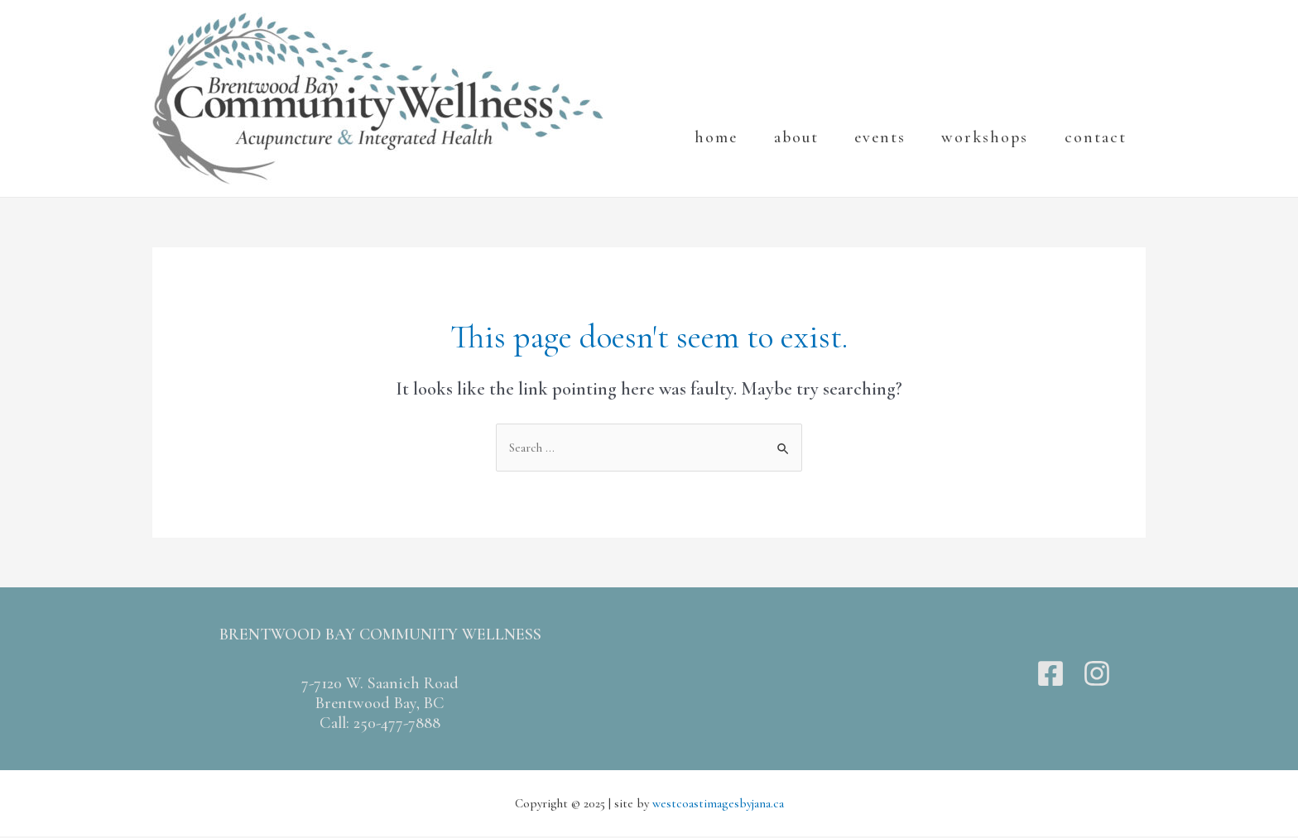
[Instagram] (1097, 675)
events (880, 157)
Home (705, 157)
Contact (1106, 157)
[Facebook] (1050, 675)
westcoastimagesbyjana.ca (718, 804)
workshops (990, 157)
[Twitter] (1073, 675)
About (790, 157)
